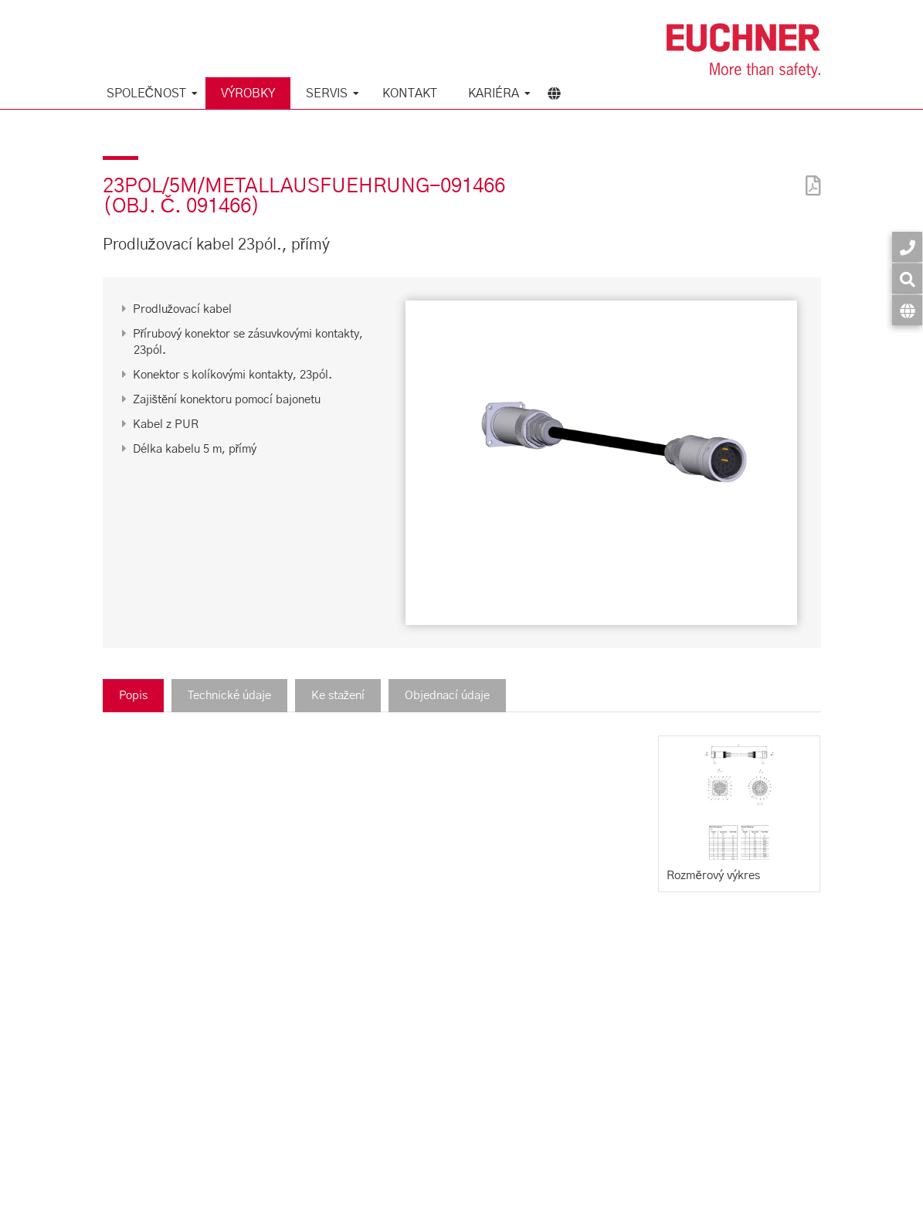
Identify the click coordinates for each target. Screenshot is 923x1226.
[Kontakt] (907, 247)
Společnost (147, 93)
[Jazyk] (907, 310)
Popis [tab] (133, 695)
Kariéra (493, 93)
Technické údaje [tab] (229, 695)
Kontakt (409, 93)
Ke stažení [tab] (338, 695)
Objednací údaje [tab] (447, 695)
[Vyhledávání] (907, 278)
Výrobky (248, 93)
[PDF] (809, 175)
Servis (327, 93)
